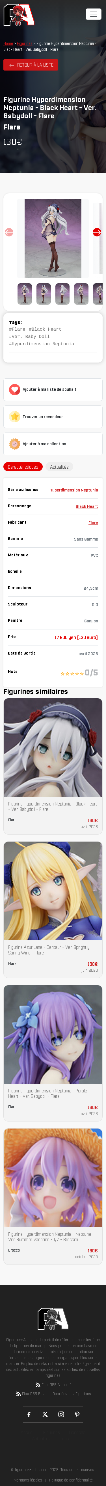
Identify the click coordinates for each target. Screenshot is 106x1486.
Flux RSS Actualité (53, 1383)
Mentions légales (28, 1478)
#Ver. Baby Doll (29, 336)
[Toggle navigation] (93, 14)
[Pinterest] (77, 1412)
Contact (67, 1437)
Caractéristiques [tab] (23, 465)
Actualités (41, 1437)
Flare (93, 521)
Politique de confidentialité (71, 1478)
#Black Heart (45, 329)
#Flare (17, 329)
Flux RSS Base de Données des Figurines (53, 1392)
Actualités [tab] (59, 465)
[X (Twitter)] (45, 1412)
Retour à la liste (35, 65)
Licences (77, 1431)
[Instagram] (61, 1412)
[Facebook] (29, 1412)
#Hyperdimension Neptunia (41, 342)
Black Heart (87, 504)
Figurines (25, 43)
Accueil (27, 1431)
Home (8, 43)
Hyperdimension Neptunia (73, 488)
